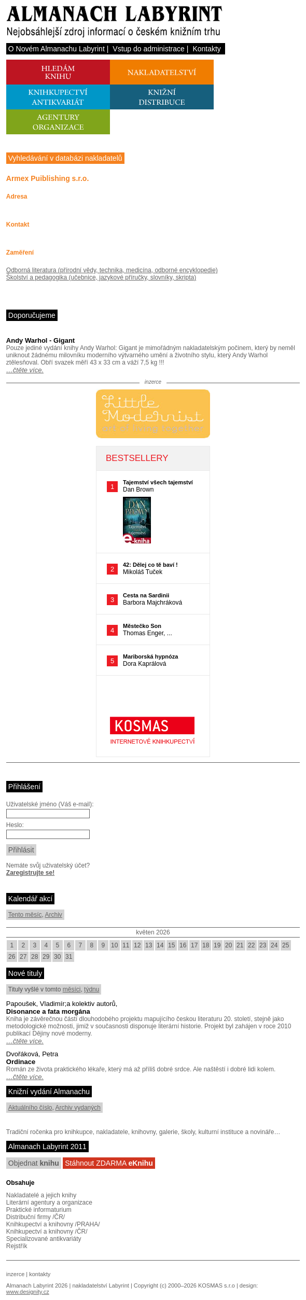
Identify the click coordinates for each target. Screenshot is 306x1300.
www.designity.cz (27, 1292)
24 (274, 945)
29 (46, 956)
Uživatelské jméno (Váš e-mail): (50, 804)
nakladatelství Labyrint (100, 1285)
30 (57, 956)
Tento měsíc (25, 914)
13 (148, 945)
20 (228, 945)
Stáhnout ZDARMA (109, 1163)
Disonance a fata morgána (48, 1011)
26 (11, 956)
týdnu (91, 989)
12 (137, 945)
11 (125, 945)
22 (251, 945)
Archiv (53, 914)
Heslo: (15, 825)
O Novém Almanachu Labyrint (56, 49)
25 (285, 945)
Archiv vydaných (78, 1107)
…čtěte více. (25, 370)
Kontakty (206, 49)
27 (23, 956)
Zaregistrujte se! (30, 872)
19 (217, 945)
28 (34, 956)
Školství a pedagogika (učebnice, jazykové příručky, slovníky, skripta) (101, 277)
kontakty (39, 1274)
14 (160, 945)
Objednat (33, 1163)
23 (262, 945)
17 (194, 945)
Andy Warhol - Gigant (40, 340)
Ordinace (20, 1062)
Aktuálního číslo (30, 1107)
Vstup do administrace (149, 49)
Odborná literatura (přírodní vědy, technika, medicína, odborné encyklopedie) (112, 270)
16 (182, 945)
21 (240, 945)
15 (171, 945)
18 (205, 945)
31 (68, 956)
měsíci (72, 989)
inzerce (15, 1274)
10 (114, 945)
